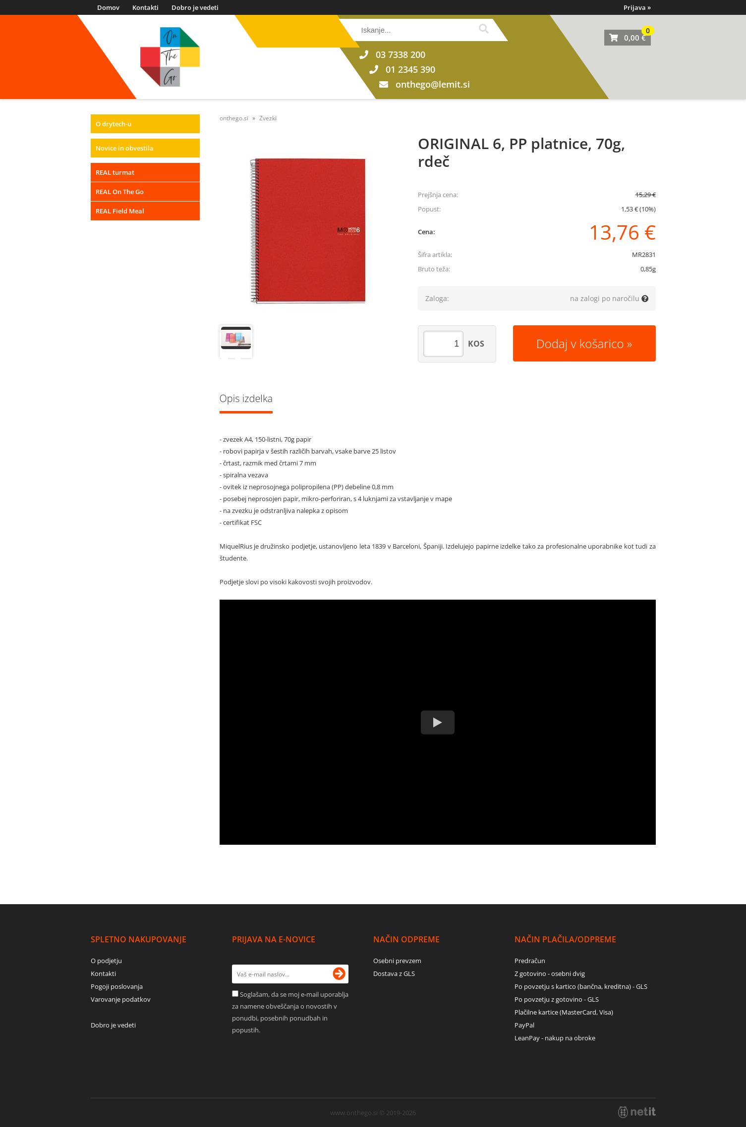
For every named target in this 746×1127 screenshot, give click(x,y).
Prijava (637, 7)
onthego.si (234, 118)
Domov (108, 7)
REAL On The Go (120, 191)
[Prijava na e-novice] (339, 974)
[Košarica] (627, 38)
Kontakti (145, 7)
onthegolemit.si (433, 84)
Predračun (530, 960)
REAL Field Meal (120, 210)
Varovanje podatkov (121, 999)
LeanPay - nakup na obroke (555, 1037)
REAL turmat (115, 172)
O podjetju (106, 960)
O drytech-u (113, 123)
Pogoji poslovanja (117, 986)
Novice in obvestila (125, 148)
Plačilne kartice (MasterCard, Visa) (564, 1012)
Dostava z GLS (394, 973)
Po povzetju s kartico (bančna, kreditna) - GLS (581, 986)
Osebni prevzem (397, 960)
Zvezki (268, 118)
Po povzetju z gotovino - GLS (557, 999)
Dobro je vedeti (195, 7)
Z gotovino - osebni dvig (550, 973)
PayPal (524, 1025)
